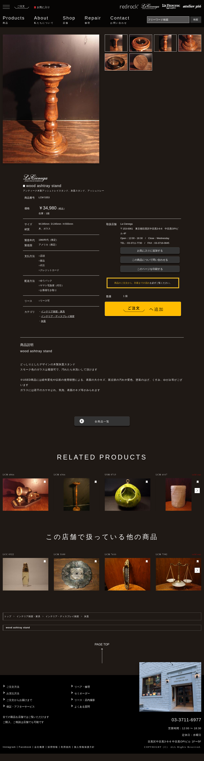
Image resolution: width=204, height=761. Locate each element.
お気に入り (42, 7)
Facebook (25, 747)
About (43, 20)
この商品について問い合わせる (150, 259)
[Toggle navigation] (6, 7)
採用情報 (53, 747)
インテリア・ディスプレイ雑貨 (57, 316)
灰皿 (43, 321)
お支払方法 (12, 693)
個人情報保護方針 (84, 747)
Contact (120, 20)
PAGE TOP (102, 654)
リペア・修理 (82, 686)
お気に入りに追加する (150, 250)
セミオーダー (82, 693)
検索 (195, 19)
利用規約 (66, 747)
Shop (69, 20)
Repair (93, 20)
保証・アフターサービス (20, 706)
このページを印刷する (150, 269)
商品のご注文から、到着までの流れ (132, 283)
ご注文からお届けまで (19, 700)
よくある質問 (82, 706)
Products (14, 20)
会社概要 (39, 747)
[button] (197, 490)
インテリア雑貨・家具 (53, 311)
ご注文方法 (12, 686)
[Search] (168, 19)
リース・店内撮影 (84, 700)
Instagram (9, 747)
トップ (7, 616)
